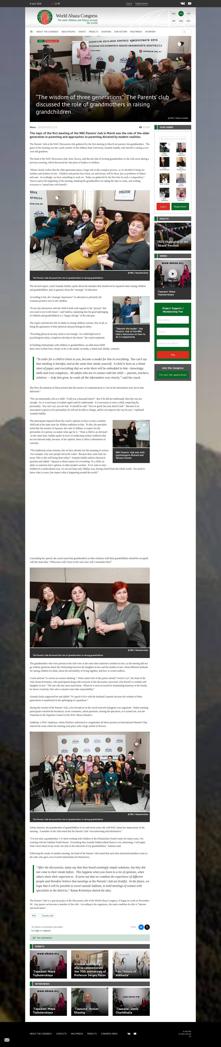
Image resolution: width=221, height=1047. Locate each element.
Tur (188, 13)
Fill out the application (173, 374)
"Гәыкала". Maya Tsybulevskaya (166, 293)
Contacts (61, 1033)
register (46, 930)
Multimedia (136, 31)
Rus (174, 13)
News (33, 127)
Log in (129, 3)
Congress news (109, 1033)
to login (35, 930)
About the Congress (47, 31)
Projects (93, 31)
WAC (41, 41)
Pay (173, 354)
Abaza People (69, 31)
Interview (150, 31)
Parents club (52, 41)
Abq (181, 21)
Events (82, 31)
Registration (141, 3)
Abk (173, 21)
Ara (188, 21)
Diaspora (106, 31)
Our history (120, 31)
